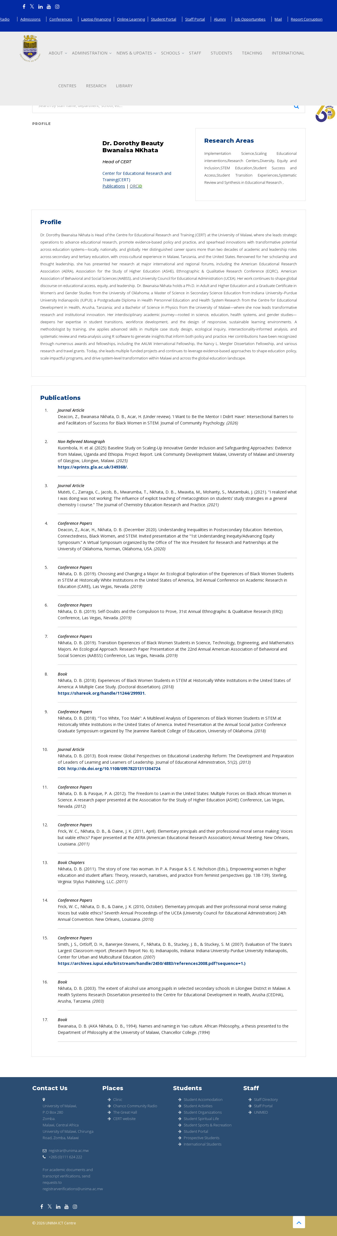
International (288, 53)
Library (124, 85)
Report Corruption (306, 19)
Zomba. (49, 1118)
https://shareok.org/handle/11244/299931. (102, 693)
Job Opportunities (250, 19)
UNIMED (258, 1112)
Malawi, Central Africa (61, 1125)
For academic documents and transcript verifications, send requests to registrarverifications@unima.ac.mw (73, 1179)
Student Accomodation (200, 1099)
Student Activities (195, 1105)
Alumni (220, 19)
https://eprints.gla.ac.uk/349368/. (93, 467)
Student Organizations (200, 1112)
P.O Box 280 (53, 1112)
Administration (89, 53)
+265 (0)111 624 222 (62, 1156)
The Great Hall (122, 1112)
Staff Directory (263, 1099)
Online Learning (131, 19)
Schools (170, 53)
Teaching (252, 53)
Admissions (30, 19)
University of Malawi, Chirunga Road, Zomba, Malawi (68, 1134)
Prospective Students (198, 1137)
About (56, 53)
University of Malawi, (60, 1105)
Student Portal (163, 19)
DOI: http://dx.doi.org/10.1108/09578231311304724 (109, 768)
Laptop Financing (96, 19)
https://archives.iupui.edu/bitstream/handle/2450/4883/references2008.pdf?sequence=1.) (152, 963)
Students (221, 53)
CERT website (122, 1118)
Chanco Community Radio (132, 1105)
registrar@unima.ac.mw (66, 1150)
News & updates (134, 53)
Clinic (115, 1099)
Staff (195, 53)
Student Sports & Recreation (205, 1125)
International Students (199, 1144)
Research (96, 85)
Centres (67, 85)
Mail (278, 19)
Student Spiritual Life (198, 1118)
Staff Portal (195, 19)
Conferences (60, 19)
